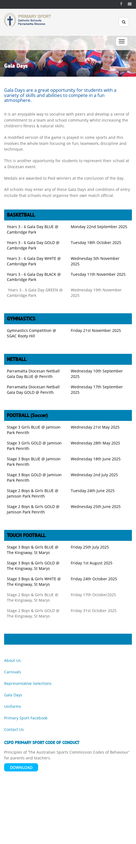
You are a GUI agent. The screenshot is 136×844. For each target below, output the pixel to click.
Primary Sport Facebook (25, 717)
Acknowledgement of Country (58, 838)
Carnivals (12, 671)
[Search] (123, 22)
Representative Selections (28, 683)
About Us (12, 660)
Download (21, 767)
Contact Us (14, 729)
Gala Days (13, 694)
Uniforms (12, 706)
